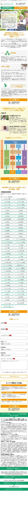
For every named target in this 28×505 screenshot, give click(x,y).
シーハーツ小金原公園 (21, 280)
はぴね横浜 (7, 312)
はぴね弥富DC (7, 215)
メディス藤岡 (7, 267)
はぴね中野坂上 (21, 309)
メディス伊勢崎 (21, 267)
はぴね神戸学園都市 (20, 221)
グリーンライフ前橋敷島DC (21, 277)
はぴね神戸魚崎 (21, 218)
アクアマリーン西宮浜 (21, 205)
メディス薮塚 (7, 254)
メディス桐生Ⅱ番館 (7, 270)
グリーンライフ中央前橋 (20, 270)
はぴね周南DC (20, 231)
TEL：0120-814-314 (20, 4)
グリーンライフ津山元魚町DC (7, 247)
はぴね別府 (7, 238)
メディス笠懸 (20, 251)
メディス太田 (7, 257)
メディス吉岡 (20, 260)
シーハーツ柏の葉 (7, 286)
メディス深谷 (7, 251)
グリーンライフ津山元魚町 (21, 244)
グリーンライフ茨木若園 (20, 247)
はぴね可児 (7, 212)
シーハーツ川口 (21, 299)
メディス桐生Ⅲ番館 (7, 280)
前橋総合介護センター (21, 273)
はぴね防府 (7, 228)
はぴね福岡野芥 (7, 234)
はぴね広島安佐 (21, 225)
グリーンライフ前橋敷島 (7, 277)
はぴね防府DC (20, 228)
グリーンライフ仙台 (7, 320)
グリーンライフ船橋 (20, 286)
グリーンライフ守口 (7, 205)
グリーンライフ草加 (20, 306)
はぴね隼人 (21, 241)
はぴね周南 (7, 231)
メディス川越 (7, 293)
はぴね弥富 (21, 212)
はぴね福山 (7, 225)
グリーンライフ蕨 (7, 299)
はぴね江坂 (21, 215)
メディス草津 (20, 264)
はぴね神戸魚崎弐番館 (7, 221)
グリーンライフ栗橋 (20, 312)
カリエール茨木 (7, 208)
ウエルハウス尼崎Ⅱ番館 (20, 199)
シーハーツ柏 (7, 283)
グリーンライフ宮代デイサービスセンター (21, 316)
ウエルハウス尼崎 (7, 199)
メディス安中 (7, 264)
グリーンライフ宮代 (7, 316)
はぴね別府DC (20, 238)
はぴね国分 (7, 244)
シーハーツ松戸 (21, 283)
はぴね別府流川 (21, 234)
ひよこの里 (7, 309)
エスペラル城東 (7, 202)
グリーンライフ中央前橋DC (7, 273)
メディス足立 (20, 296)
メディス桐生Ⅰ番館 (20, 257)
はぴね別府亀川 (7, 241)
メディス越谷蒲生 (7, 296)
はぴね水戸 (7, 306)
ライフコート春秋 (20, 202)
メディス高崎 (20, 254)
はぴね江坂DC (7, 218)
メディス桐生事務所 (7, 260)
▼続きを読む (24, 124)
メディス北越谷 (21, 293)
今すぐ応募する (14, 99)
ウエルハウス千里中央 (21, 208)
